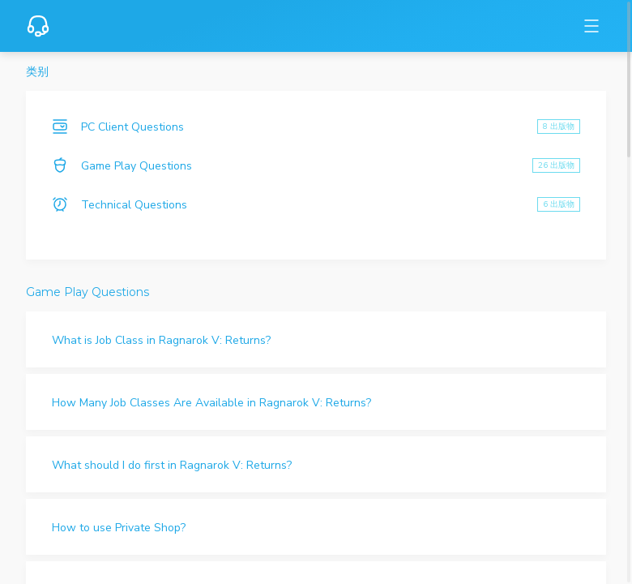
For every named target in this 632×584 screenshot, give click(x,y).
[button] (316, 339)
